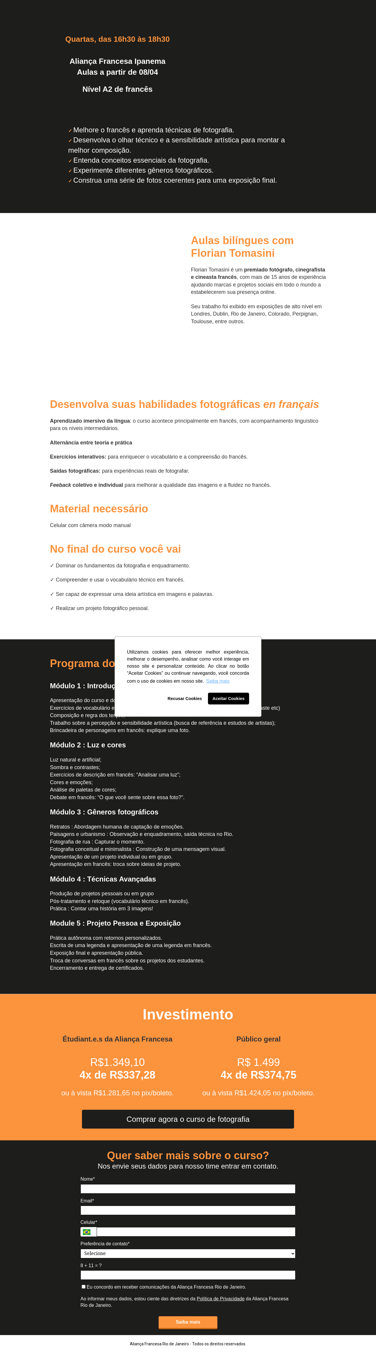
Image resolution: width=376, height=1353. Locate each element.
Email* (87, 1200)
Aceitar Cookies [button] (229, 698)
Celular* (88, 1222)
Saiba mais (188, 1321)
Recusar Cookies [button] (185, 698)
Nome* (87, 1179)
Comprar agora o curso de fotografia (187, 1119)
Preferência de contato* (105, 1243)
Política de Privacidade (221, 1298)
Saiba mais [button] (217, 681)
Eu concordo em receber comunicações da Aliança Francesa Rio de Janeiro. (164, 1286)
